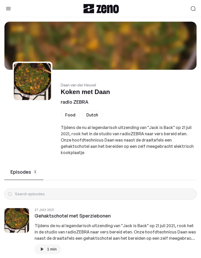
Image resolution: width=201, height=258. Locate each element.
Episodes (23, 172)
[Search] (193, 8)
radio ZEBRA (74, 102)
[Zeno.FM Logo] (101, 8)
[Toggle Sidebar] (8, 8)
